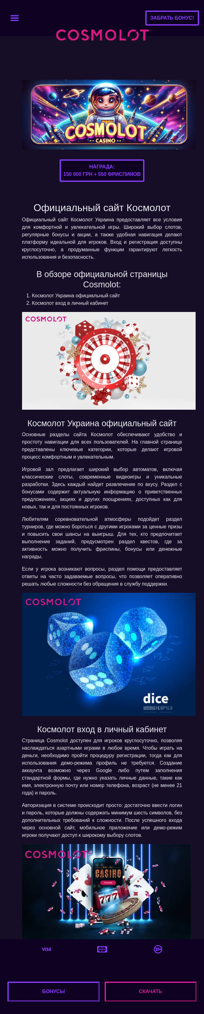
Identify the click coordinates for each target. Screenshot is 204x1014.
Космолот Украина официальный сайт (76, 295)
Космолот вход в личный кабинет (70, 303)
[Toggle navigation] (14, 18)
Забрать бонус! (172, 18)
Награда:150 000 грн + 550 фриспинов (102, 170)
